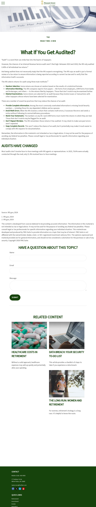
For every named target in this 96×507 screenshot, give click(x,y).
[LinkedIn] (20, 488)
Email (12, 265)
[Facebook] (13, 488)
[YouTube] (23, 488)
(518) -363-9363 (20, 476)
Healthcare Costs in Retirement (24, 354)
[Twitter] (16, 488)
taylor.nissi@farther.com (19, 485)
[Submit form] (15, 297)
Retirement (15, 499)
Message (13, 278)
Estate (14, 504)
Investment (15, 501)
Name (12, 252)
